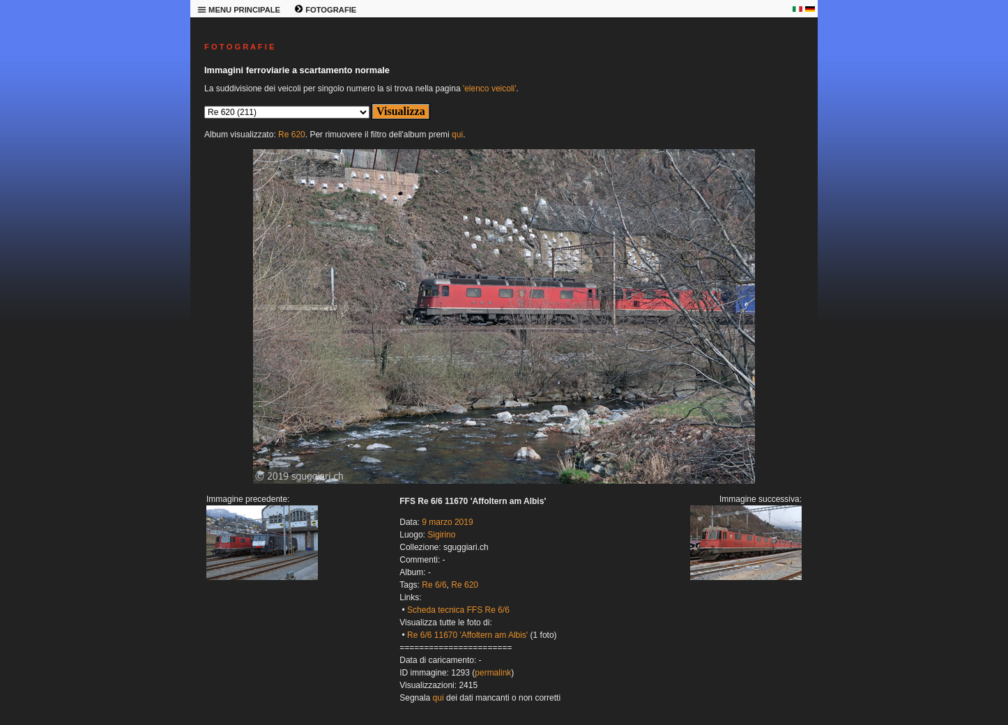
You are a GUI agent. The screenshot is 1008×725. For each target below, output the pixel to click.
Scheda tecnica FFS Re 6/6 (458, 610)
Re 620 (291, 134)
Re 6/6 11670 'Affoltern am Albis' (467, 635)
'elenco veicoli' (490, 88)
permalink (493, 673)
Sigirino (441, 535)
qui (457, 134)
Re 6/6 (434, 585)
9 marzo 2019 (447, 522)
